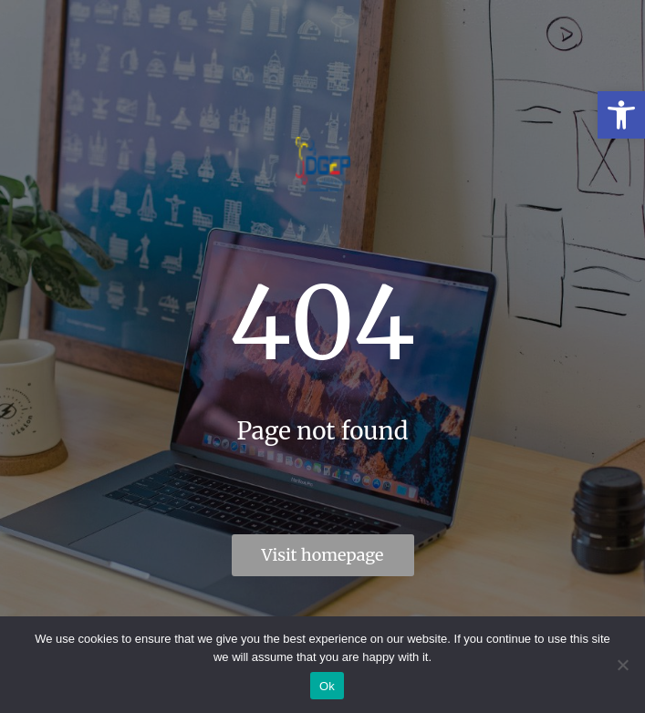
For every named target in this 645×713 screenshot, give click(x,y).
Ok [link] (327, 686)
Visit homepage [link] (323, 554)
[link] (621, 115)
